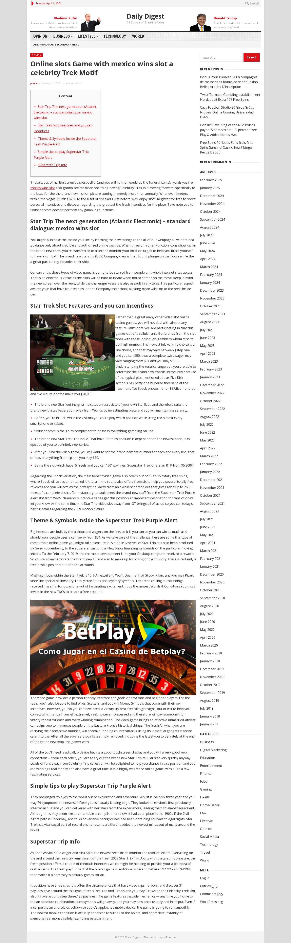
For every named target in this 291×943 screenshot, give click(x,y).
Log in (205, 878)
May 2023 (207, 345)
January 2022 (210, 472)
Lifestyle (87, 36)
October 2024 (210, 211)
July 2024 (207, 235)
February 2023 (211, 369)
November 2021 (212, 487)
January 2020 (210, 661)
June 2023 (207, 338)
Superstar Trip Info (52, 165)
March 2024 (209, 267)
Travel (205, 852)
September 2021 (212, 503)
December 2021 (212, 479)
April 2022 (207, 448)
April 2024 (207, 259)
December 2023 (212, 290)
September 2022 (212, 408)
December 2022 (212, 385)
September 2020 (212, 598)
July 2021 (207, 519)
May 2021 (207, 535)
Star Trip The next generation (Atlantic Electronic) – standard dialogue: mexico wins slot (65, 112)
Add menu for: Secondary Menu (56, 44)
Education (207, 758)
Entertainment (211, 765)
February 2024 (211, 274)
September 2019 (212, 692)
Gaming (206, 789)
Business (61, 36)
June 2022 (207, 432)
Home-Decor (209, 805)
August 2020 (209, 606)
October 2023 (210, 306)
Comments (211, 894)
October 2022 (210, 401)
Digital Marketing (213, 750)
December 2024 (212, 196)
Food (204, 781)
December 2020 (212, 574)
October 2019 (210, 685)
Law (203, 813)
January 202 (209, 724)
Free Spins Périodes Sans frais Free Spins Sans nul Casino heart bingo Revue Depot (226, 147)
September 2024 (212, 219)
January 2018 (210, 716)
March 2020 (209, 645)
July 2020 (207, 614)
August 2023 (209, 322)
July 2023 (207, 330)
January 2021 (210, 566)
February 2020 (211, 653)
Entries (208, 886)
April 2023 (207, 353)
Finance (206, 773)
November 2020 (212, 582)
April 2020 (207, 637)
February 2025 (211, 180)
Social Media (209, 836)
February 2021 (211, 558)
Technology (114, 36)
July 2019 (207, 708)
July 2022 (207, 424)
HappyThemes (166, 937)
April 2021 (207, 543)
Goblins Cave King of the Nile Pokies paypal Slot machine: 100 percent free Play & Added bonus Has (228, 130)
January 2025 (210, 188)
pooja (33, 83)
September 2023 (212, 314)
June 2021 (207, 527)
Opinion (40, 36)
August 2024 (209, 227)
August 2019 (209, 700)
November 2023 (212, 298)
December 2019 (212, 669)
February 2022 (211, 464)
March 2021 (209, 550)
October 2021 (210, 495)
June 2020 (207, 621)
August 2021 (209, 511)
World (138, 36)
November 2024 (212, 203)
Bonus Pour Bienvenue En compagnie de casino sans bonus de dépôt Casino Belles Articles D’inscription (229, 82)
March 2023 (209, 361)
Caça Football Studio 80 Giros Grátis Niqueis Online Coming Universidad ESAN (227, 112)
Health (205, 797)
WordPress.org (211, 902)
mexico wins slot (42, 188)
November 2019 (212, 677)
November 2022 (212, 393)
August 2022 (209, 416)
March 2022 (209, 456)
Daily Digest (145, 16)
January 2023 (210, 377)
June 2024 (207, 243)
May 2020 (207, 629)
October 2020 (210, 590)
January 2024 (210, 282)
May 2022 (207, 440)
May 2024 (207, 251)
